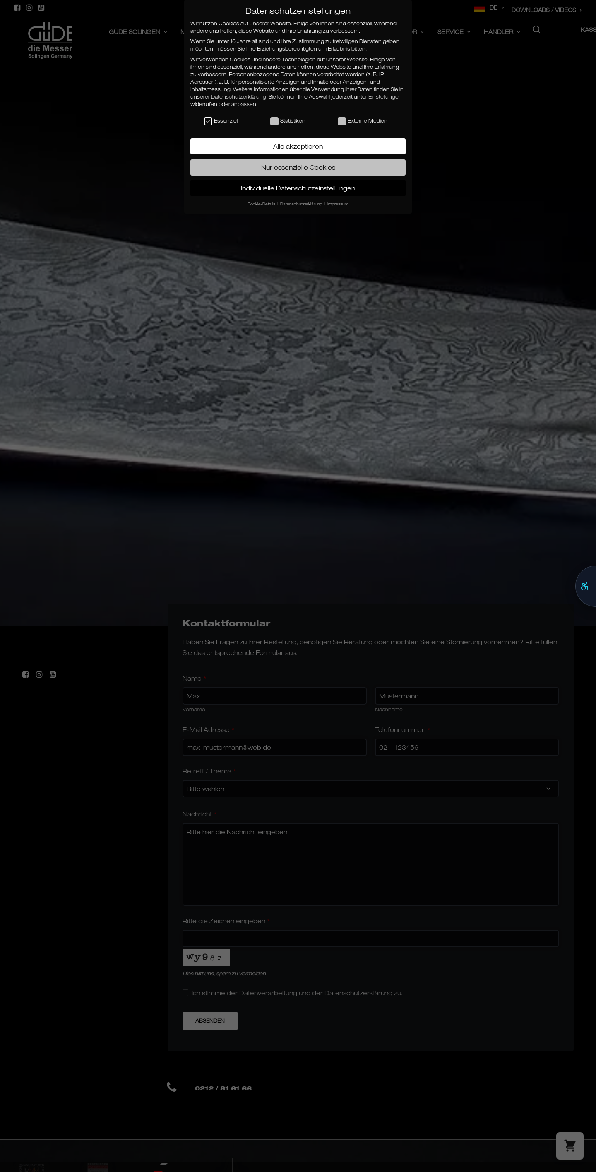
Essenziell (221, 121)
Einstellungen (385, 97)
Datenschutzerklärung (238, 97)
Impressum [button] (337, 204)
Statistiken (287, 121)
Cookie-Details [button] (262, 204)
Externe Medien (362, 121)
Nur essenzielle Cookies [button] (298, 167)
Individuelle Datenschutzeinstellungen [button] (298, 188)
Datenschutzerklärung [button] (302, 204)
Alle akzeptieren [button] (298, 146)
